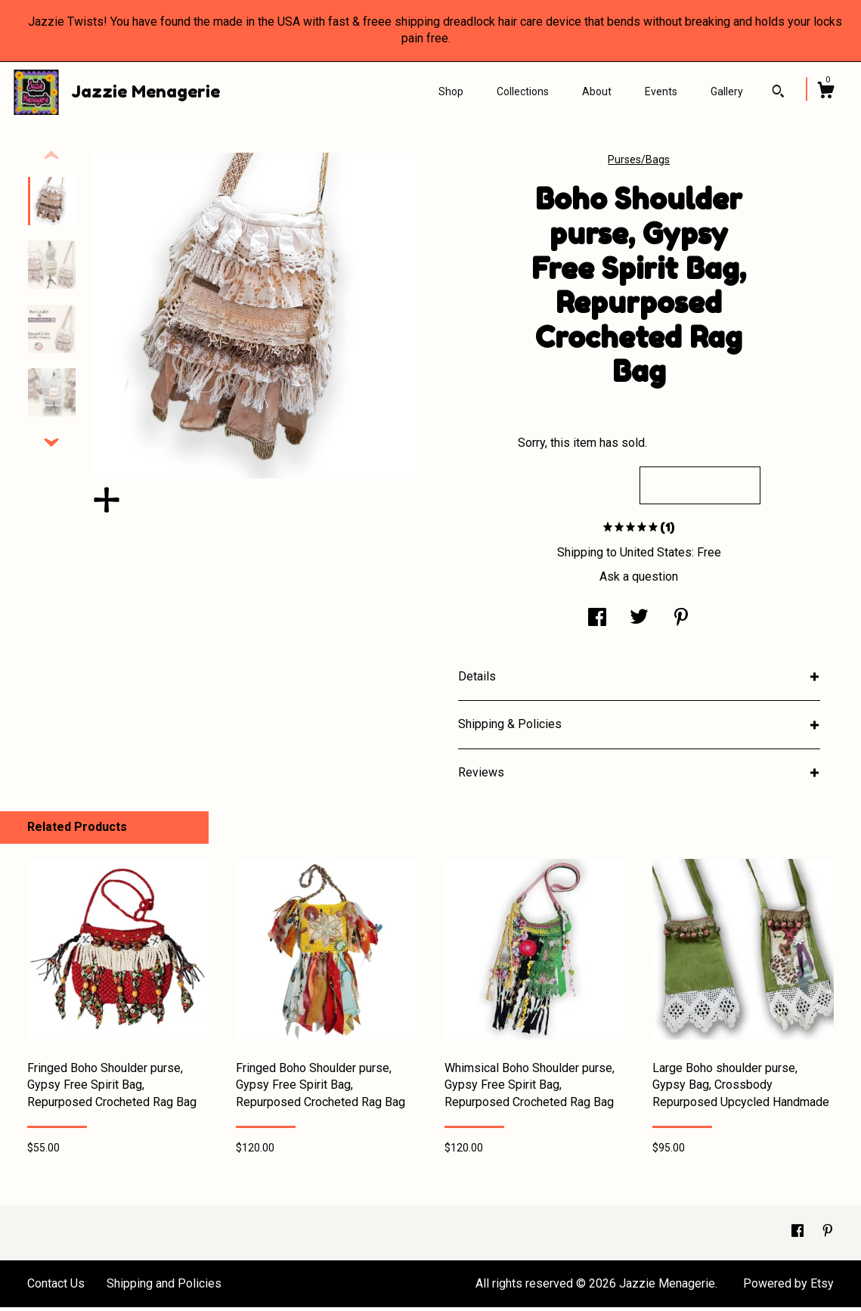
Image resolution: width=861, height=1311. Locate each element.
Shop (450, 91)
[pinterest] (828, 1236)
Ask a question (638, 580)
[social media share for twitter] (639, 622)
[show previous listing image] (51, 159)
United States (656, 556)
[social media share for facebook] (597, 622)
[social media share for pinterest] (681, 622)
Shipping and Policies (164, 1287)
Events (661, 91)
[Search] (778, 93)
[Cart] (825, 92)
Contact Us (56, 1287)
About (597, 91)
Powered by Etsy (788, 1287)
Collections (523, 91)
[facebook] (799, 1236)
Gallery (727, 91)
